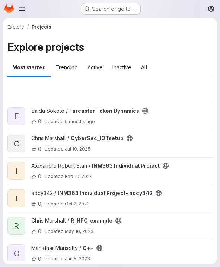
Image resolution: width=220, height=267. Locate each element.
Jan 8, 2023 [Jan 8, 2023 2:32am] (77, 258)
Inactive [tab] (121, 67)
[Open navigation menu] (22, 9)
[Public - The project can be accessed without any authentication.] (145, 111)
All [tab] (144, 67)
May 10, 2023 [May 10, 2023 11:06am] (79, 231)
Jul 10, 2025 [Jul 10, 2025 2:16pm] (77, 149)
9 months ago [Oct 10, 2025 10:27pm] (80, 121)
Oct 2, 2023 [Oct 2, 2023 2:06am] (77, 204)
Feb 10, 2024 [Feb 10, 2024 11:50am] (79, 176)
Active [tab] (95, 67)
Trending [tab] (66, 67)
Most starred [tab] (29, 67)
